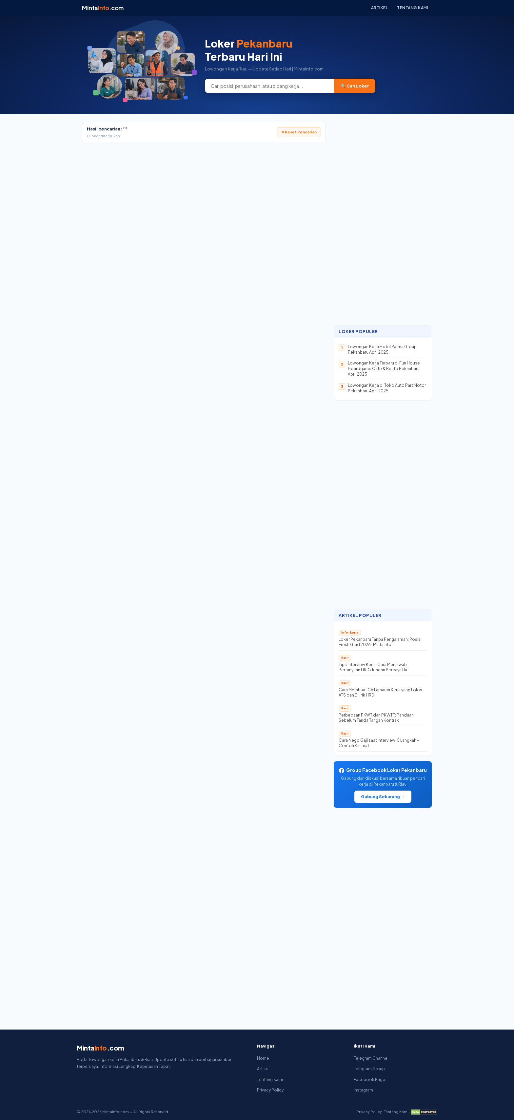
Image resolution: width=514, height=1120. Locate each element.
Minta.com (103, 7)
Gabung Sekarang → (383, 796)
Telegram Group (369, 1068)
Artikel (379, 7)
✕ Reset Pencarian (299, 132)
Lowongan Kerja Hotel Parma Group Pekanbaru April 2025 (382, 349)
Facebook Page (369, 1079)
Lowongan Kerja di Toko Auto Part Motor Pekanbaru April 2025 (387, 388)
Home (263, 1058)
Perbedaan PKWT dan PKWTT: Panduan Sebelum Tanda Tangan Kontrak (376, 718)
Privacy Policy (270, 1090)
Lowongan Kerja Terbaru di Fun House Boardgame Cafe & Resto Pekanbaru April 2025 (384, 369)
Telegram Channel (371, 1058)
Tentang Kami (412, 7)
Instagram (363, 1090)
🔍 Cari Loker (355, 85)
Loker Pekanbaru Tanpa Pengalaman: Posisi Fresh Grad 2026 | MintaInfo (380, 642)
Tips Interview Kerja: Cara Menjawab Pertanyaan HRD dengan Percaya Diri (373, 667)
